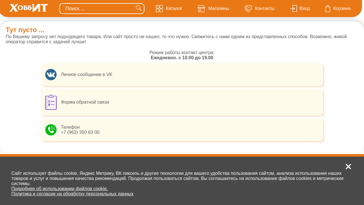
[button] (348, 166)
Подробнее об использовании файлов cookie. (59, 188)
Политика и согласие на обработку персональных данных (72, 193)
